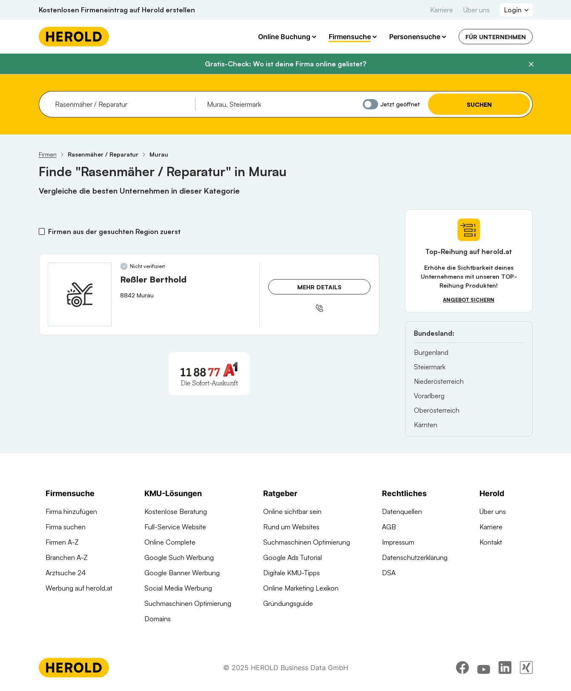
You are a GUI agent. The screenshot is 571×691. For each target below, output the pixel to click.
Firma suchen (66, 527)
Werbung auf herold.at (79, 588)
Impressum (398, 542)
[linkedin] (505, 667)
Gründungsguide (288, 603)
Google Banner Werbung (182, 572)
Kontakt (490, 542)
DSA (389, 572)
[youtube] (483, 667)
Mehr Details (319, 287)
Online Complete (169, 542)
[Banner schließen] (531, 64)
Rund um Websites (291, 527)
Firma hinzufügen (71, 511)
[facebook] (462, 667)
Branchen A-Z (67, 557)
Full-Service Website (175, 527)
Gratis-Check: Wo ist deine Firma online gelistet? (285, 64)
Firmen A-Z (62, 542)
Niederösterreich (439, 381)
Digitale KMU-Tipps (291, 572)
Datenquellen (402, 511)
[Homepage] (74, 36)
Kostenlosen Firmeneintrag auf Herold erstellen (117, 10)
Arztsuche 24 (66, 572)
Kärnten (425, 424)
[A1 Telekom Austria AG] (209, 373)
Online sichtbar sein (292, 511)
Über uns (476, 10)
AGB (389, 527)
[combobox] (122, 104)
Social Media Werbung (178, 588)
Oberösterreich (436, 410)
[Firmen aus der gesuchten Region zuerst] (42, 231)
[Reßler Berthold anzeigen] (80, 294)
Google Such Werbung (179, 557)
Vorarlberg (429, 395)
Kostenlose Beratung (175, 511)
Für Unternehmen (495, 36)
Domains (157, 618)
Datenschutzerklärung (415, 557)
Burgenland (431, 352)
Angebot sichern (468, 300)
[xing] (526, 667)
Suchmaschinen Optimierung (187, 603)
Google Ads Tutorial (292, 557)
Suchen (478, 104)
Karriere (441, 10)
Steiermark (429, 367)
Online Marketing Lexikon (301, 588)
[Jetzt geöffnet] (370, 104)
